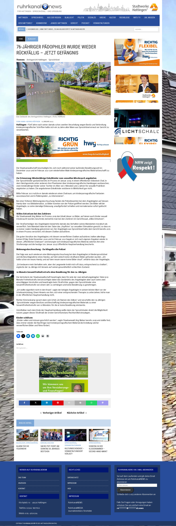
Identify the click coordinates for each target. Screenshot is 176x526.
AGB (69, 489)
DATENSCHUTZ (73, 478)
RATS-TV (136, 18)
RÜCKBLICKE (124, 18)
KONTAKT (21, 489)
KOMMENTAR (41, 23)
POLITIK (80, 18)
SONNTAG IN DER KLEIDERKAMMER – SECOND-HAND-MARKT (98, 449)
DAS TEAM (22, 478)
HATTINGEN (22, 18)
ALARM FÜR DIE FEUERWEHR (22, 447)
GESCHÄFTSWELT (25, 23)
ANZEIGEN (22, 483)
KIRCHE (102, 18)
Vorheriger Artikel (50, 413)
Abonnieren (125, 490)
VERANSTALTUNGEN (101, 23)
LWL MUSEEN (149, 18)
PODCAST (85, 23)
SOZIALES (91, 18)
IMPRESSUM (72, 483)
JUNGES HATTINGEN (58, 23)
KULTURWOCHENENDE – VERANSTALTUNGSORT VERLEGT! (74, 451)
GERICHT (73, 23)
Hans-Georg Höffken (30, 122)
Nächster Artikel (76, 413)
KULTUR (112, 18)
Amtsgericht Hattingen (36, 60)
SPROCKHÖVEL (37, 18)
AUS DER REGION (53, 18)
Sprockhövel (53, 60)
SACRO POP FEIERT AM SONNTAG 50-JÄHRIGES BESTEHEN (49, 449)
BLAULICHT (68, 18)
